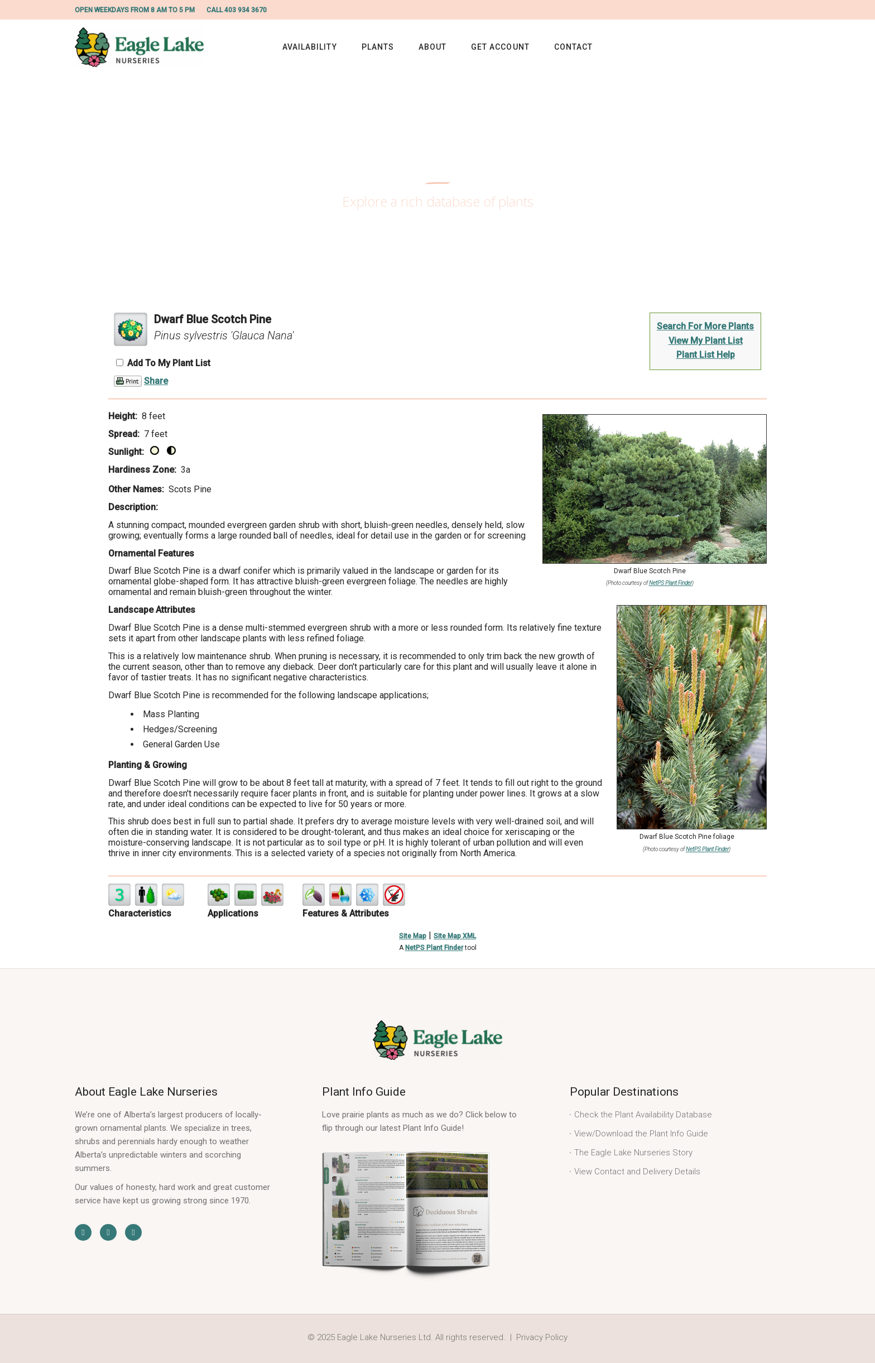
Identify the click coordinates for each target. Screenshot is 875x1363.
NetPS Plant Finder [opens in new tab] (434, 948)
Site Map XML (455, 936)
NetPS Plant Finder (670, 583)
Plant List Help (705, 354)
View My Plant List (706, 340)
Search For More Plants (705, 326)
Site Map (412, 936)
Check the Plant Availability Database (643, 1115)
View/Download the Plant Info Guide (641, 1134)
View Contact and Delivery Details (637, 1172)
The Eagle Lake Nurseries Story (633, 1153)
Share (156, 381)
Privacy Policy (542, 1337)
